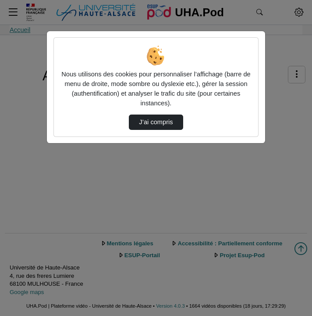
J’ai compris (156, 122)
